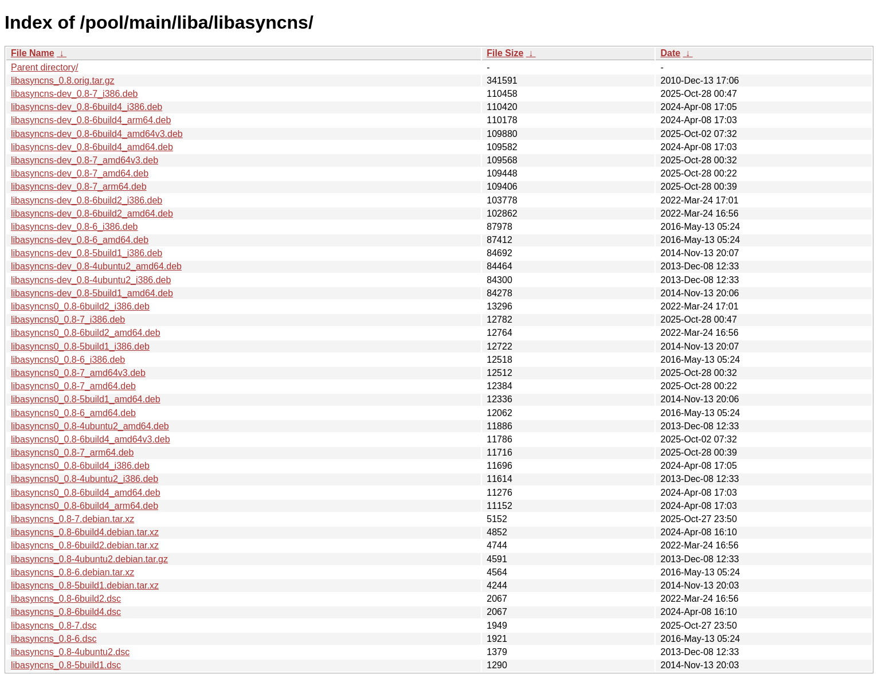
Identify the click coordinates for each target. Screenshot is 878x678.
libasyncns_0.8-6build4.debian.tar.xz (85, 532)
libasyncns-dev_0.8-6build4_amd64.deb (92, 147)
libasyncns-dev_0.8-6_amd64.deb (79, 240)
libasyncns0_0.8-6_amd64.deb (73, 413)
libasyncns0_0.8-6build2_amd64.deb (85, 333)
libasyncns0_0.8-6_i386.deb (68, 360)
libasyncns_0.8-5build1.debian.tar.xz (85, 585)
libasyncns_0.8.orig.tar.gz (63, 80)
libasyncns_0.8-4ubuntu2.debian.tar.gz (89, 559)
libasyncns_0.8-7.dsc (53, 625)
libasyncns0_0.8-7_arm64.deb (72, 452)
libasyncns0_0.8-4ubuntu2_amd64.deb (90, 426)
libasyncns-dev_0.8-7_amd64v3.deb (84, 160)
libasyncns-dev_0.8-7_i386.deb (74, 94)
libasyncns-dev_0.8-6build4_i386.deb (86, 107)
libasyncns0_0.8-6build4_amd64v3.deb (90, 439)
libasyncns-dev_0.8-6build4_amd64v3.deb (97, 134)
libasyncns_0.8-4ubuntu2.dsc (70, 652)
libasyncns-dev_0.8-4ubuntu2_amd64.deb (96, 266)
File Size (505, 53)
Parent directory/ (44, 67)
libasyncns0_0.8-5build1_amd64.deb (85, 399)
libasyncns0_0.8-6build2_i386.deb (80, 306)
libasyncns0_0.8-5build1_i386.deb (80, 346)
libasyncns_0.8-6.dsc (53, 639)
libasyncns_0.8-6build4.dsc (66, 612)
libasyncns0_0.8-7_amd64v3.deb (78, 373)
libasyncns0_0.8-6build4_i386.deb (80, 466)
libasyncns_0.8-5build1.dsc (66, 665)
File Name (32, 53)
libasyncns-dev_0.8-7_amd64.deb (79, 173)
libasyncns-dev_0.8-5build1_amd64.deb (92, 293)
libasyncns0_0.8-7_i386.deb (68, 319)
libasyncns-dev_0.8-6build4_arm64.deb (91, 120)
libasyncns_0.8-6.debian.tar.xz (72, 572)
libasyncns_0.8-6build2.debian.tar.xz (85, 545)
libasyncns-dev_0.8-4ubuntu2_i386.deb (91, 280)
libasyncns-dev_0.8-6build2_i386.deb (86, 200)
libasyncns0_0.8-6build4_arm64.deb (84, 506)
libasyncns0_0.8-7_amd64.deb (73, 386)
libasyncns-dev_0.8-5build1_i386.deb (86, 253)
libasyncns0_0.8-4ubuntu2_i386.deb (84, 479)
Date (670, 53)
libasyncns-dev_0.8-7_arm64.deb (79, 186)
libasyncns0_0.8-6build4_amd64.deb (85, 492)
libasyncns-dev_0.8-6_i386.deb (74, 227)
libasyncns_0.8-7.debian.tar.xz (72, 519)
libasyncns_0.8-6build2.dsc (66, 598)
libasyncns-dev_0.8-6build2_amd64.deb (92, 213)
